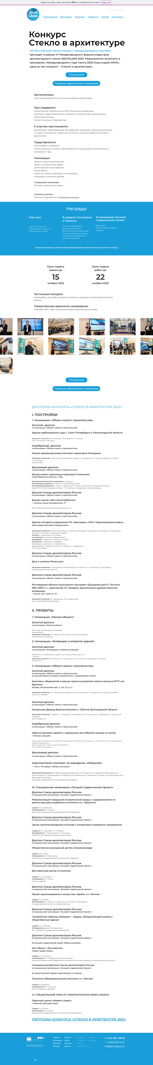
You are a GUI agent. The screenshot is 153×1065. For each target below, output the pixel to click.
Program (81, 1040)
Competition (82, 1046)
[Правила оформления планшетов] (76, 388)
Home (80, 1037)
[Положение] (76, 74)
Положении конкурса (69, 197)
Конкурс (80, 16)
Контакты (117, 16)
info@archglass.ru (115, 1046)
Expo (79, 1043)
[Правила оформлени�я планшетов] (76, 83)
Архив (105, 16)
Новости (93, 16)
